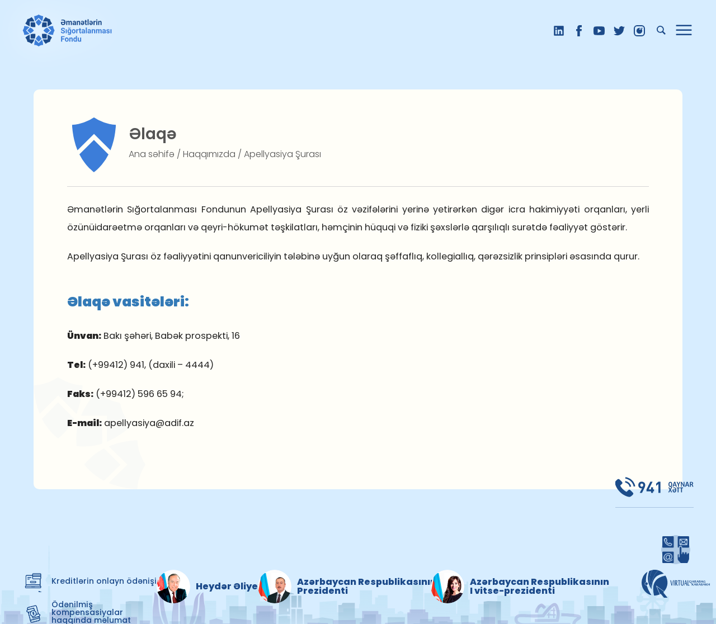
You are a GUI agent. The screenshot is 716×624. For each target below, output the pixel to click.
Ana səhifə (152, 154)
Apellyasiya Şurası (282, 154)
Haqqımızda (209, 154)
